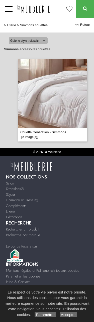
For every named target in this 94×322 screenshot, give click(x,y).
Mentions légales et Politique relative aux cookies (42, 270)
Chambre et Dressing (22, 200)
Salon (10, 183)
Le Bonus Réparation (21, 246)
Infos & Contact (18, 281)
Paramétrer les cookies (23, 276)
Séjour (10, 194)
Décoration (14, 217)
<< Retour (82, 24)
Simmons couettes (34, 25)
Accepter (68, 314)
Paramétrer (45, 314)
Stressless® (15, 189)
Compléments (16, 205)
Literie (11, 25)
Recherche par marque (23, 235)
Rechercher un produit (22, 229)
